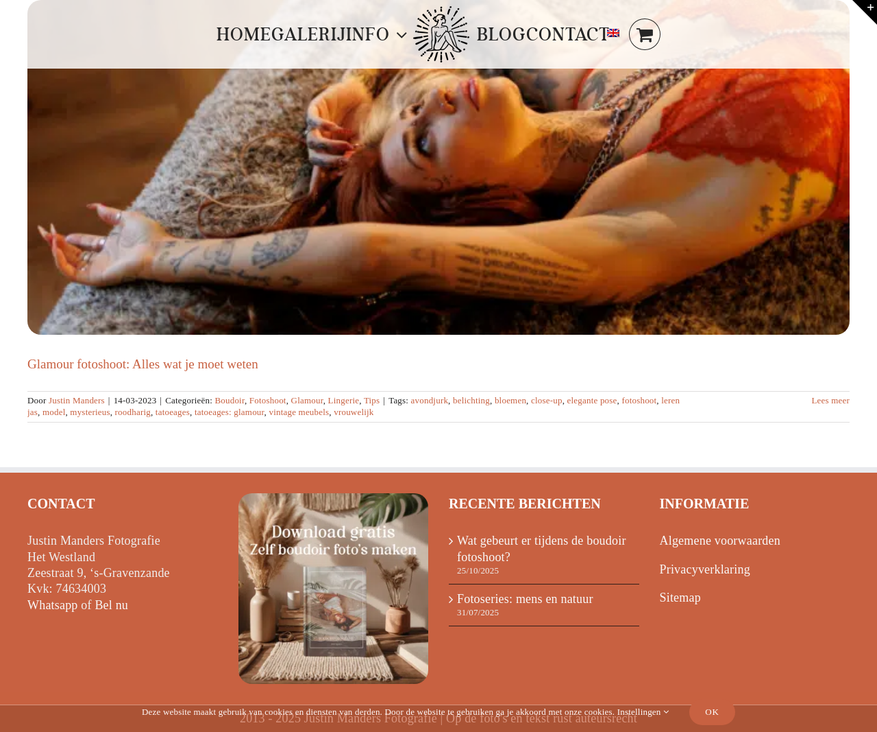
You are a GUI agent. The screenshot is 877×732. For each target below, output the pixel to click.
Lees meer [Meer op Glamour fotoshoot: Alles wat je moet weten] (830, 400)
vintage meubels (299, 412)
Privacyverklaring (705, 569)
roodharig (133, 412)
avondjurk (430, 400)
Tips (372, 400)
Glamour (307, 400)
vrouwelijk (353, 412)
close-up (547, 400)
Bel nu (111, 605)
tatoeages (173, 412)
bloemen (510, 400)
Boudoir (229, 400)
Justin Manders (77, 400)
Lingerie (344, 400)
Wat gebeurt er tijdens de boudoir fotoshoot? (541, 548)
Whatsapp (52, 605)
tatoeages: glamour (229, 412)
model (54, 412)
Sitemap (680, 597)
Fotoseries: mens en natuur (525, 599)
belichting (471, 400)
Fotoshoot (267, 400)
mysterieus (90, 412)
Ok (712, 712)
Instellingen (643, 712)
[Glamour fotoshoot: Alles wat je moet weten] (438, 167)
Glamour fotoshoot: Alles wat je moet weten (142, 364)
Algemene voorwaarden (720, 540)
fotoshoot (638, 400)
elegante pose (592, 400)
